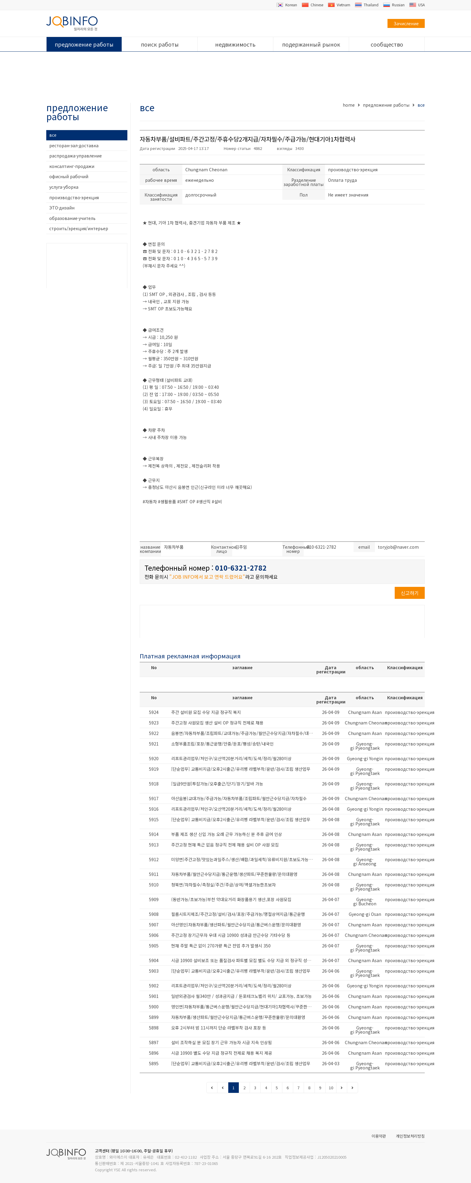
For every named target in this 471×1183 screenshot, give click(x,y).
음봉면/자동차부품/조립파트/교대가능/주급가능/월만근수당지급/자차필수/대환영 (243, 733)
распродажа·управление (75, 156)
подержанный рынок (311, 44)
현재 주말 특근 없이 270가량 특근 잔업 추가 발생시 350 (221, 946)
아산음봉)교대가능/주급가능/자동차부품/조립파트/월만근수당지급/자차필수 (239, 798)
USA (417, 4)
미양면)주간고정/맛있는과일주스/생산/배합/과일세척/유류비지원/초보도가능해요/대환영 (243, 859)
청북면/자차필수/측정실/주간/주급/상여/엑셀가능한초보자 (223, 885)
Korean (286, 4)
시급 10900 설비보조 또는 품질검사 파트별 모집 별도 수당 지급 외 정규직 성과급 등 (243, 960)
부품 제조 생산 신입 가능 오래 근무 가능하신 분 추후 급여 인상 (226, 834)
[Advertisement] (235, 77)
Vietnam (339, 4)
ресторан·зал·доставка (74, 145)
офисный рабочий (68, 176)
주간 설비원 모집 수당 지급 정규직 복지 (206, 712)
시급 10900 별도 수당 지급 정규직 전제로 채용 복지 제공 (221, 1053)
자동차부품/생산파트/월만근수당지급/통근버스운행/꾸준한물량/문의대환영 (238, 1017)
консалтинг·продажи (71, 166)
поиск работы (160, 44)
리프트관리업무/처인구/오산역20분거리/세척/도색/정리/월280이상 (231, 758)
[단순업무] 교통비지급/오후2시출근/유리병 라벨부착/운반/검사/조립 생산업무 (240, 769)
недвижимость (235, 44)
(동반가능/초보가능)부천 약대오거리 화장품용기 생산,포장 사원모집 (231, 899)
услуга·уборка (63, 187)
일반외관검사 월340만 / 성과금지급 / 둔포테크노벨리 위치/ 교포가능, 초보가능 (241, 996)
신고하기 (410, 592)
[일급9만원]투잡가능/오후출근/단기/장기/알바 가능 (217, 784)
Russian (394, 4)
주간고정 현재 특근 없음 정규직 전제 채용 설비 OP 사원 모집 (225, 845)
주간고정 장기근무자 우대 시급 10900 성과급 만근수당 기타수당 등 (230, 935)
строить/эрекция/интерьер (78, 228)
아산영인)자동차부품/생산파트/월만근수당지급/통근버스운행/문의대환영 (236, 924)
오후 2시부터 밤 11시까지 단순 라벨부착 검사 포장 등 (218, 1028)
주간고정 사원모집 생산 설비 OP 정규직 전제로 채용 (217, 723)
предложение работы (84, 44)
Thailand (366, 4)
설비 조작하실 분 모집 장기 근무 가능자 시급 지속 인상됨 (221, 1042)
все (52, 135)
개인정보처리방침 (410, 1136)
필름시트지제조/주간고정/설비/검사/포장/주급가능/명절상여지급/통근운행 (238, 914)
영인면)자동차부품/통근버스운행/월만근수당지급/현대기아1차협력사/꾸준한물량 (243, 1007)
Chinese (312, 4)
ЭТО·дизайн (61, 208)
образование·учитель (72, 218)
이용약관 (379, 1136)
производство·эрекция (74, 197)
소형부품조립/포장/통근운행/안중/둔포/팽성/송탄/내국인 (222, 744)
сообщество (387, 44)
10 (331, 1087)
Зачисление (406, 23)
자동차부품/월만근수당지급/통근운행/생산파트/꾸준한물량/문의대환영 (234, 874)
